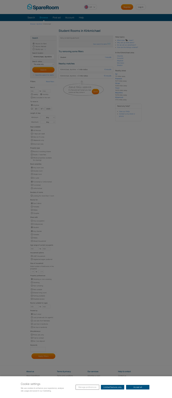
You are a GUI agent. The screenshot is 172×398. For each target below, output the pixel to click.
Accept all (137, 387)
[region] (86, 387)
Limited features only (112, 387)
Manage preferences (87, 387)
